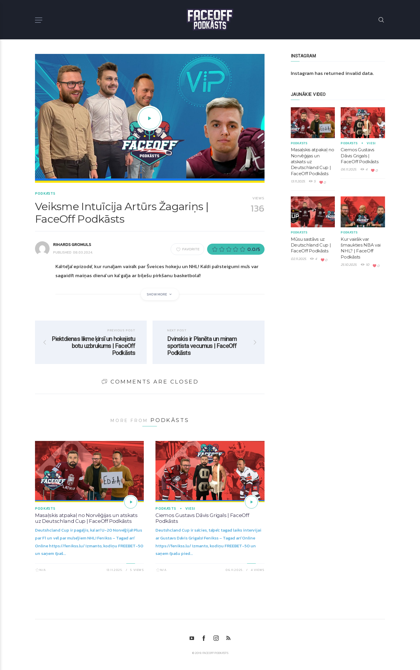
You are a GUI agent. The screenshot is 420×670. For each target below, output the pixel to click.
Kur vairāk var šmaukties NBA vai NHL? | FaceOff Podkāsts (360, 248)
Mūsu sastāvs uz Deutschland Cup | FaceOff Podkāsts (311, 245)
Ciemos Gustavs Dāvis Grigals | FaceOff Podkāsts (359, 155)
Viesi (190, 508)
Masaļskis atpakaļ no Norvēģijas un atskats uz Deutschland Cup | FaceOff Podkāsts (86, 518)
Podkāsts (45, 193)
